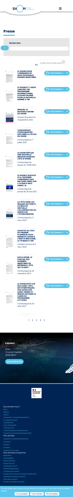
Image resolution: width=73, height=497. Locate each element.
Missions (6, 412)
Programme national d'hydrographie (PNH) (17, 433)
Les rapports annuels (10, 420)
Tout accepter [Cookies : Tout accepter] (22, 494)
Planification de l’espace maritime (14, 477)
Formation (6, 448)
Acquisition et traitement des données (15, 439)
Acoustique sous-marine (11, 471)
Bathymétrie (7, 455)
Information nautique (10, 479)
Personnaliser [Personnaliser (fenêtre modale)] (52, 494)
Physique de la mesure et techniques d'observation (20, 474)
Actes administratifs (9, 425)
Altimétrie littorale (9, 461)
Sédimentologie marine (11, 469)
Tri (36, 65)
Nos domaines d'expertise (14, 452)
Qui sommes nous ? (11, 406)
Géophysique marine (10, 466)
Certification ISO (8, 428)
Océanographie (8, 458)
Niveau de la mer (8, 463)
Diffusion (6, 445)
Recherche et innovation (11, 450)
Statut (5, 409)
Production (7, 442)
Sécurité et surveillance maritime (13, 482)
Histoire (6, 415)
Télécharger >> (57, 73)
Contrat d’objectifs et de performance (15, 430)
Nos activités (8, 435)
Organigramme (8, 423)
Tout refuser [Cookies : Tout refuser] (37, 494)
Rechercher (15, 43)
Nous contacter (14, 362)
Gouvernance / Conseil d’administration (16, 417)
